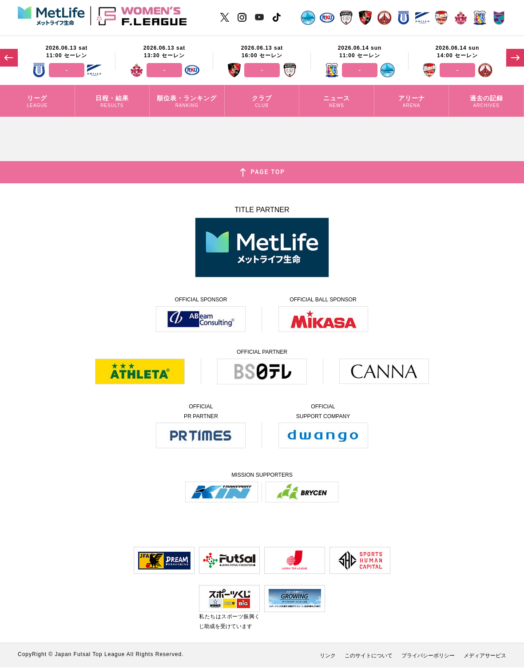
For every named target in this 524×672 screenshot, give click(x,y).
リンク (328, 655)
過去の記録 (486, 102)
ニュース (336, 102)
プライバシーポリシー (428, 655)
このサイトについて (369, 655)
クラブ (262, 102)
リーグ (37, 102)
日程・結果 (112, 102)
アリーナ (411, 102)
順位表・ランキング (187, 102)
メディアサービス (485, 655)
